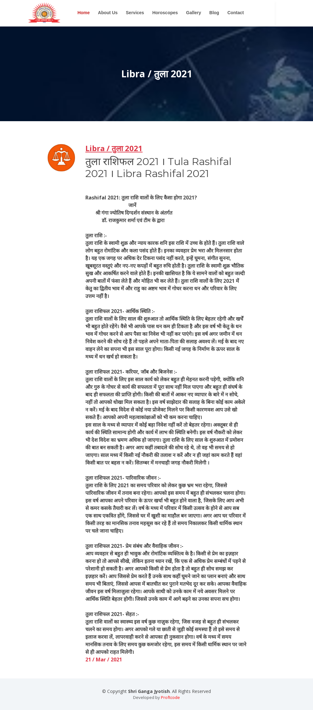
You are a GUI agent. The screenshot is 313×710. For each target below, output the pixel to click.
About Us (127, 12)
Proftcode (170, 697)
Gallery (212, 12)
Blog (233, 12)
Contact (255, 12)
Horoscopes (184, 12)
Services (154, 12)
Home (103, 12)
